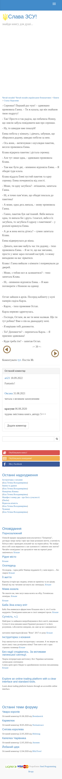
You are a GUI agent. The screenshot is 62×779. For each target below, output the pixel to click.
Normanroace (38, 725)
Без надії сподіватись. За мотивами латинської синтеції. (24, 653)
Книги (56, 98)
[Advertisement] (31, 64)
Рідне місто (9, 556)
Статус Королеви (11, 101)
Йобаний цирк (10, 746)
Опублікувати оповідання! (17, 458)
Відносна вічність (10, 503)
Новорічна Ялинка (10, 491)
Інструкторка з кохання (12, 480)
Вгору (31, 772)
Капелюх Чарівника (14, 738)
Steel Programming (48, 767)
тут (19, 360)
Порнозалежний (12, 533)
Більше (17, 552)
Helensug (36, 734)
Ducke (5, 500)
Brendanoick (37, 716)
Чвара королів (11, 711)
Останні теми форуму (20, 707)
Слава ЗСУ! (19, 17)
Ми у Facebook (12, 464)
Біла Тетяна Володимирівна (15, 483)
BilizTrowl (36, 751)
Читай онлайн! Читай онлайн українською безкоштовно (26, 98)
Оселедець (9, 565)
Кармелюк (8, 720)
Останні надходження (20, 475)
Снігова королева (13, 729)
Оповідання (11, 529)
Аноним (36, 743)
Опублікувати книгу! (14, 452)
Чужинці (6, 509)
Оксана (9, 393)
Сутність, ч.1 (10, 616)
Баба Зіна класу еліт (14, 604)
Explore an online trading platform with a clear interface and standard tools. (29, 680)
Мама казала (10, 589)
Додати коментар (16, 425)
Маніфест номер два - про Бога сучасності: (21, 497)
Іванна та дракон (9, 486)
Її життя (7, 577)
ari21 (7, 378)
